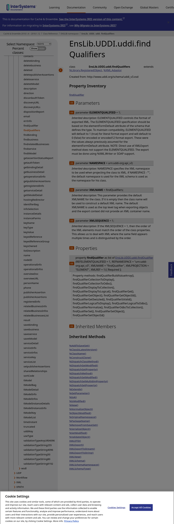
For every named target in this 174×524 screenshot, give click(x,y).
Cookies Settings (116, 510)
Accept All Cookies (141, 510)
